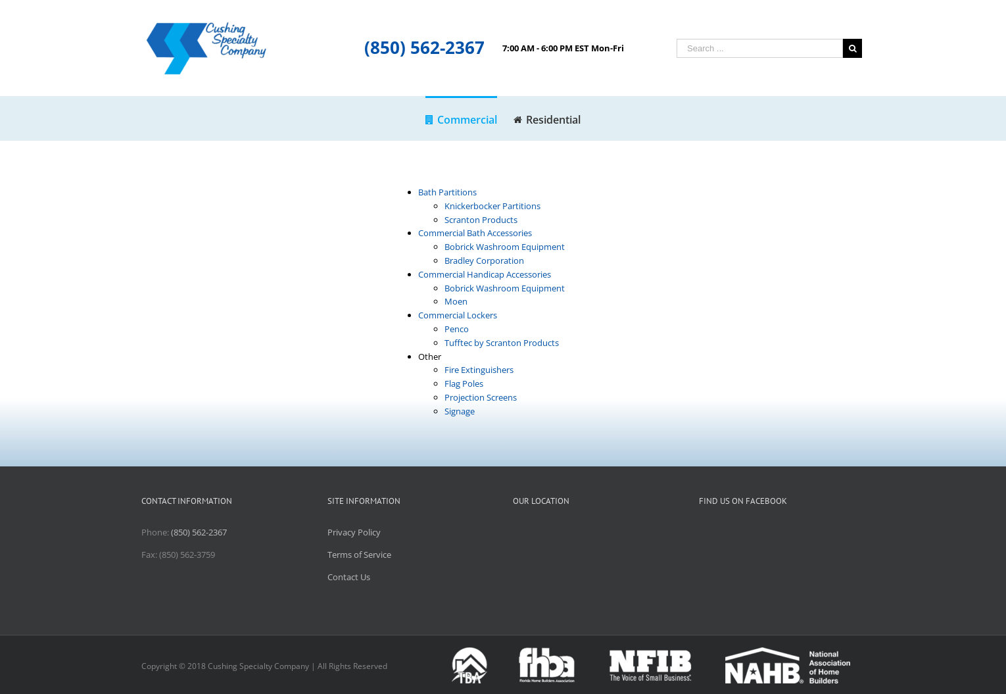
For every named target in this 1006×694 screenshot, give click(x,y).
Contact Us (348, 577)
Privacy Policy (354, 532)
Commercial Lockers (457, 315)
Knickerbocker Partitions (492, 206)
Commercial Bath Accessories (475, 233)
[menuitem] (469, 118)
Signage (459, 411)
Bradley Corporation (484, 260)
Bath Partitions (447, 192)
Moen (455, 301)
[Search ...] (760, 48)
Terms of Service (359, 554)
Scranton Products (480, 220)
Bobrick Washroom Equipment (504, 247)
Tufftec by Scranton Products (501, 343)
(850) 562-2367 (424, 47)
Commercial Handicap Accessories (484, 274)
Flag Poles (463, 383)
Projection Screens (480, 397)
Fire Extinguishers (479, 370)
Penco (456, 329)
